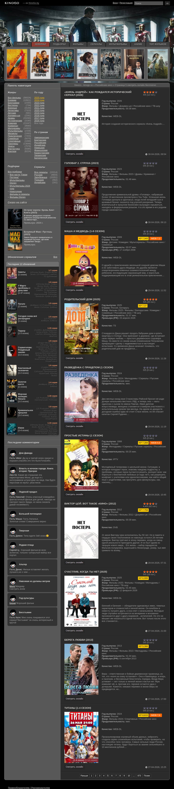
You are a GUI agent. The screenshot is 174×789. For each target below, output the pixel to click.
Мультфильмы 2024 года (20, 187)
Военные (12, 108)
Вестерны (13, 105)
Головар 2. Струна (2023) (81, 163)
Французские (41, 150)
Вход (115, 3)
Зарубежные (40, 177)
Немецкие (39, 147)
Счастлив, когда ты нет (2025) (85, 571)
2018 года (39, 115)
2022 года (39, 105)
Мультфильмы (15, 131)
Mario (12, 586)
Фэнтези (12, 151)
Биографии (13, 102)
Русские (38, 174)
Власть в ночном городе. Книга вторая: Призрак (36, 469)
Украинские (40, 155)
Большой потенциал (30, 513)
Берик (13, 603)
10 (129, 776)
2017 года (39, 118)
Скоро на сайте (17, 202)
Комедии (12, 123)
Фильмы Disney (17, 197)
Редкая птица (26, 545)
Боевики (12, 100)
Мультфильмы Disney (17, 181)
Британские (40, 140)
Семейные (13, 138)
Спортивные (14, 141)
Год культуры (26, 598)
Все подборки (15, 171)
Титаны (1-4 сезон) (77, 707)
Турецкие (39, 180)
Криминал (13, 125)
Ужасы (11, 146)
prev (8, 64)
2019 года (39, 113)
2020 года (39, 110)
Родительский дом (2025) (82, 299)
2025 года (39, 97)
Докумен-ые (14, 115)
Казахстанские (41, 153)
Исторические (15, 120)
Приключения (15, 136)
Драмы (11, 118)
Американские (41, 137)
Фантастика (14, 148)
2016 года (39, 120)
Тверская (24, 530)
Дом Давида (25, 453)
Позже (147, 776)
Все (55, 257)
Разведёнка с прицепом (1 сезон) (88, 367)
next (166, 64)
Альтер (23, 564)
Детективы (13, 110)
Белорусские (40, 158)
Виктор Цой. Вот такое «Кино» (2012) (90, 503)
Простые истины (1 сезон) (83, 435)
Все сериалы (41, 172)
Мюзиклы (13, 133)
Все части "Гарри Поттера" (18, 176)
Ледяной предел (28, 492)
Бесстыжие (25, 612)
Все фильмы (14, 97)
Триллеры (13, 143)
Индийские (39, 145)
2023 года (39, 102)
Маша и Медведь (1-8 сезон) (84, 231)
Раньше (84, 776)
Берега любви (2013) (78, 639)
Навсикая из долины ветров (34, 581)
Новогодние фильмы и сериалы (20, 192)
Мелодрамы (14, 128)
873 (139, 776)
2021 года (39, 108)
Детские (12, 113)
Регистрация (126, 3)
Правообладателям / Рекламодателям (29, 787)
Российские (40, 142)
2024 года (39, 100)
